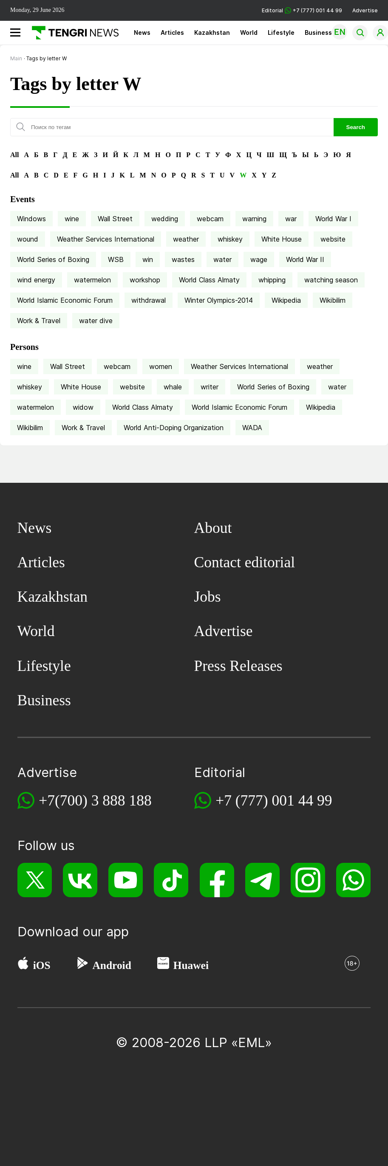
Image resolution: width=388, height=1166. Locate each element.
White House (281, 239)
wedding (164, 218)
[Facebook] (217, 880)
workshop (145, 280)
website (333, 239)
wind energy (36, 280)
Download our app (73, 931)
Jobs (207, 596)
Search (355, 127)
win (147, 259)
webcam (210, 218)
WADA (252, 427)
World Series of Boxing (53, 259)
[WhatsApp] (353, 880)
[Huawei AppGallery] (163, 965)
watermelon (92, 280)
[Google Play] (82, 965)
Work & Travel (38, 320)
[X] (34, 880)
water (222, 259)
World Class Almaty (209, 280)
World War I (333, 218)
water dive (96, 320)
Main (16, 58)
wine (72, 218)
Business (318, 32)
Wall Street (115, 218)
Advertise (365, 10)
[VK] (80, 880)
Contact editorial (244, 562)
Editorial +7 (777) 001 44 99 (302, 10)
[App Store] (23, 965)
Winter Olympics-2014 (218, 300)
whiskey (230, 239)
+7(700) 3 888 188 (95, 800)
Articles (172, 32)
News (142, 32)
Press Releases (238, 665)
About (213, 527)
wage (258, 259)
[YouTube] (125, 880)
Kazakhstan (212, 32)
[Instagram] (308, 880)
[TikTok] (171, 880)
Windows (31, 218)
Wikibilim (333, 300)
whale (173, 387)
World (249, 32)
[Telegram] (262, 880)
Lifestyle (281, 32)
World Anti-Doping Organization (174, 427)
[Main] (72, 33)
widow (83, 407)
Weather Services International (105, 239)
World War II (305, 259)
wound (27, 239)
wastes (183, 259)
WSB (116, 259)
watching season (331, 280)
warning (254, 218)
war (291, 218)
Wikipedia (286, 300)
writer (209, 387)
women (160, 366)
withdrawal (148, 300)
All (14, 154)
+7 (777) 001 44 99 (273, 800)
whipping (272, 280)
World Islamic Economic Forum (65, 300)
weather (186, 239)
